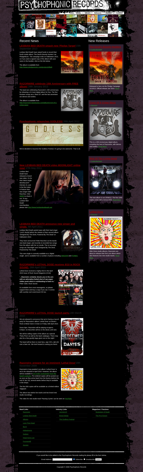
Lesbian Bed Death (30, 416)
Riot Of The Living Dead (103, 158)
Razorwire (26, 412)
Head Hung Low (28, 438)
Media (78, 13)
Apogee (25, 445)
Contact (109, 13)
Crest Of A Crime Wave (103, 102)
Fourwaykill (27, 441)
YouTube (68, 399)
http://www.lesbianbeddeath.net (40, 207)
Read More (102, 146)
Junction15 (63, 412)
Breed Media (63, 416)
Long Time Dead (29, 423)
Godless (119, 13)
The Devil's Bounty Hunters (105, 46)
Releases (97, 13)
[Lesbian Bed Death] (96, 49)
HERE (22, 196)
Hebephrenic (27, 430)
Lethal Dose (96, 211)
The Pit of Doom (101, 416)
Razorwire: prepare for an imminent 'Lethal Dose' (48, 362)
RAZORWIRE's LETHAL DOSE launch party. (44, 313)
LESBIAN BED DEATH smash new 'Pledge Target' (48, 45)
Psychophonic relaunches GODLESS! (41, 121)
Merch (87, 13)
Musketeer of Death (103, 412)
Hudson (25, 434)
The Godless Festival (66, 419)
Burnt (25, 427)
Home (71, 13)
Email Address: (46, 459)
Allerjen (25, 419)
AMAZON (64, 256)
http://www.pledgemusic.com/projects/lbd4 (36, 67)
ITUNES (75, 256)
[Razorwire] (94, 105)
